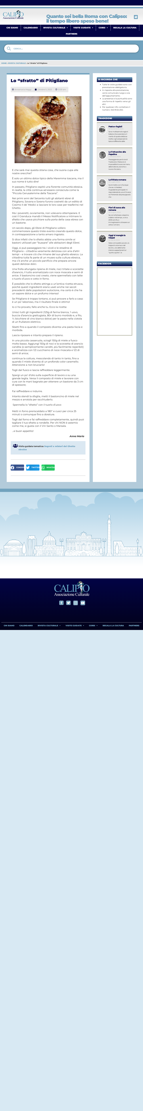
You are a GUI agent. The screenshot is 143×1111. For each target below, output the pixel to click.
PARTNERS (71, 34)
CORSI (103, 27)
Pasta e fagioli (115, 126)
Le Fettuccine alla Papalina (117, 153)
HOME (4, 63)
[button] (17, 468)
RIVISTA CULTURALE (55, 27)
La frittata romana (117, 179)
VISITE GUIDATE (83, 27)
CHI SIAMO (12, 27)
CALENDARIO (31, 27)
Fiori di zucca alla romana (116, 208)
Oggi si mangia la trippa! (116, 236)
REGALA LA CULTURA (124, 27)
